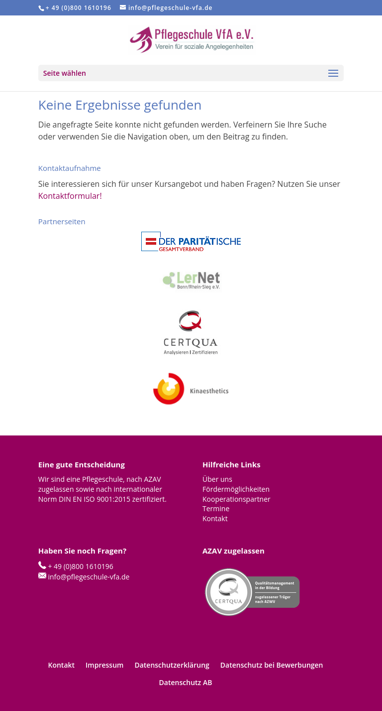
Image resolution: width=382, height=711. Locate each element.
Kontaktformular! (70, 195)
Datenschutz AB (185, 682)
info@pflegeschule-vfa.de (88, 576)
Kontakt (61, 665)
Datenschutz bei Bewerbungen (271, 665)
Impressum (104, 665)
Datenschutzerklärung (171, 665)
